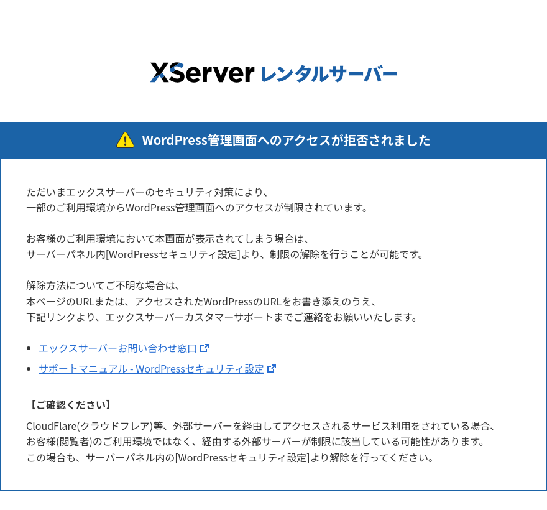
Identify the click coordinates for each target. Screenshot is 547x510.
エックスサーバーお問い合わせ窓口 (118, 347)
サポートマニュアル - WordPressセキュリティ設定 (151, 368)
